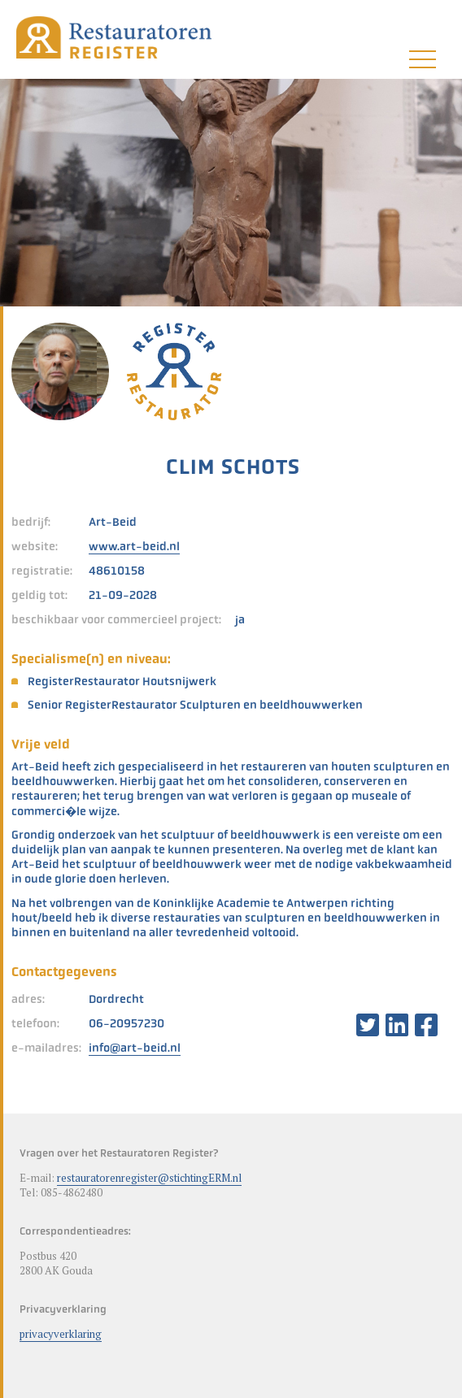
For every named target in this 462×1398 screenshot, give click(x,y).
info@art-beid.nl (135, 1047)
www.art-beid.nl (134, 546)
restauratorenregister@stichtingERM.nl (149, 1177)
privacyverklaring (61, 1333)
